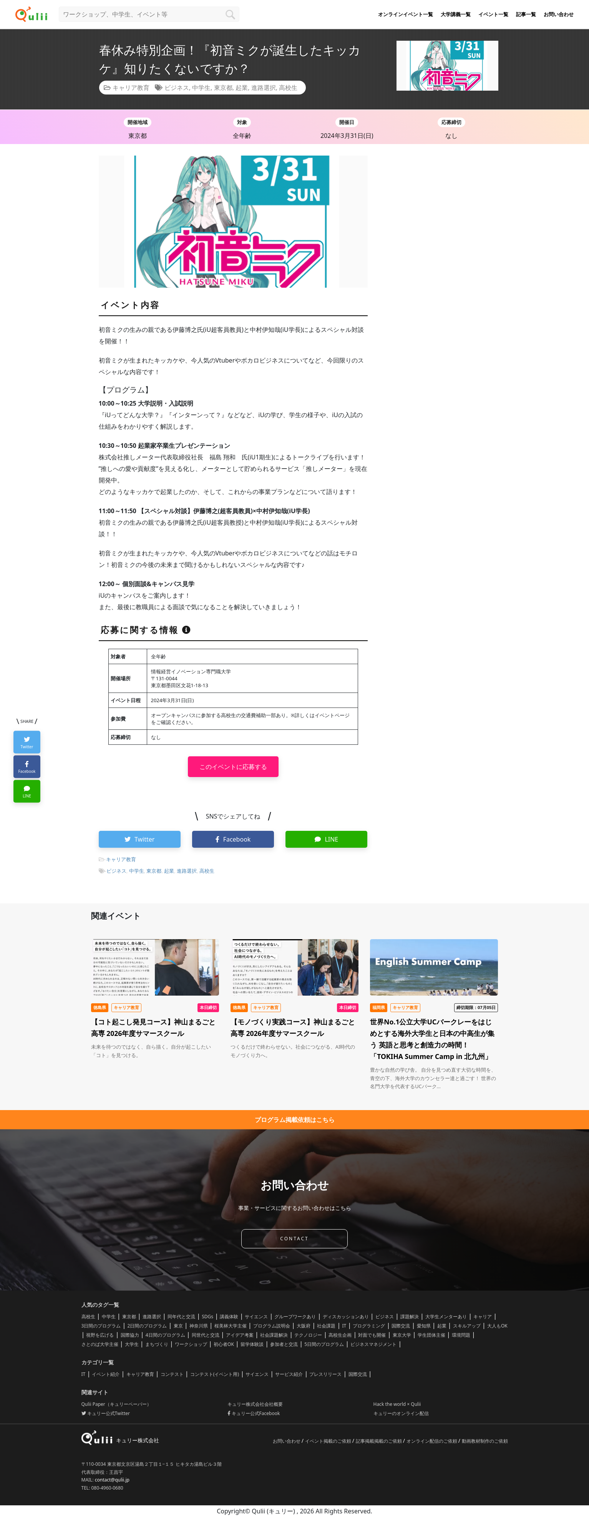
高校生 (288, 87)
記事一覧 (526, 14)
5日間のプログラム (324, 1345)
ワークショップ (191, 1345)
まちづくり (156, 1345)
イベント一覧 (493, 14)
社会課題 (326, 1327)
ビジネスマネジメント (373, 1345)
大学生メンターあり (446, 1317)
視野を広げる (100, 1336)
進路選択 (263, 87)
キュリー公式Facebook (253, 1414)
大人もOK (497, 1327)
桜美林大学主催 (230, 1327)
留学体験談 (252, 1345)
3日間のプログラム (101, 1327)
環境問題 (461, 1336)
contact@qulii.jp (112, 1481)
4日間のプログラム (165, 1336)
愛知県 (424, 1327)
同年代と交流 (181, 1317)
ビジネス (176, 87)
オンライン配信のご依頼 (432, 1442)
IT (344, 1327)
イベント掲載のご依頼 (328, 1442)
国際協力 (130, 1336)
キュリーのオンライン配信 (401, 1414)
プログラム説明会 (271, 1327)
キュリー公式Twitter (105, 1414)
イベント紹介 (105, 1375)
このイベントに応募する (233, 766)
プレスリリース (325, 1375)
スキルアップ (467, 1327)
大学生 (132, 1345)
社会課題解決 (274, 1336)
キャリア (482, 1317)
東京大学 (402, 1336)
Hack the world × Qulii (397, 1405)
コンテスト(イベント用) (214, 1375)
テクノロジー (308, 1336)
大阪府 (303, 1327)
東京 (178, 1327)
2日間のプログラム (147, 1327)
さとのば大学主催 (99, 1345)
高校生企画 (340, 1336)
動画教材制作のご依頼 (485, 1442)
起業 (242, 87)
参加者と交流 (284, 1345)
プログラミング (369, 1327)
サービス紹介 (289, 1375)
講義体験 (229, 1317)
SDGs (207, 1317)
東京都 (223, 87)
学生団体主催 (431, 1336)
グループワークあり (295, 1317)
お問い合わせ (559, 14)
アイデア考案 (240, 1336)
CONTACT (294, 1239)
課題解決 (409, 1317)
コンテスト (172, 1375)
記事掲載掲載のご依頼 (379, 1442)
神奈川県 (198, 1327)
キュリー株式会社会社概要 (255, 1405)
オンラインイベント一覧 (405, 14)
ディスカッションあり (346, 1317)
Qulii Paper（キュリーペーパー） (116, 1405)
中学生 (201, 87)
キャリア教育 (131, 87)
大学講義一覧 (456, 14)
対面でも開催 (372, 1336)
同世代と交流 (205, 1336)
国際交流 (401, 1327)
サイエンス (256, 1317)
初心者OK (224, 1345)
